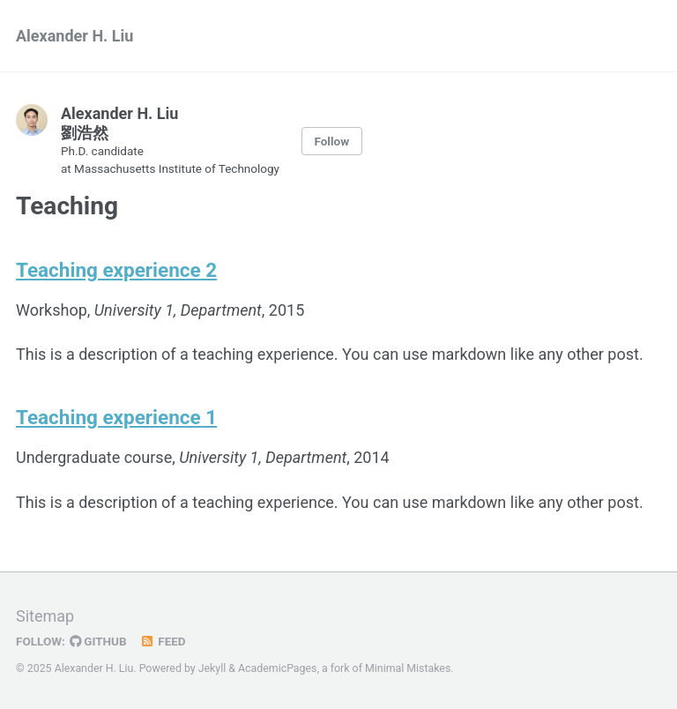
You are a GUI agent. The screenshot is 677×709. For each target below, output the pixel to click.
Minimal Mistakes (407, 668)
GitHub (98, 641)
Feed (163, 641)
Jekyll (212, 668)
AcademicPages (277, 668)
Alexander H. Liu (74, 35)
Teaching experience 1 (116, 417)
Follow (331, 141)
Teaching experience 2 (116, 269)
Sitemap (45, 616)
